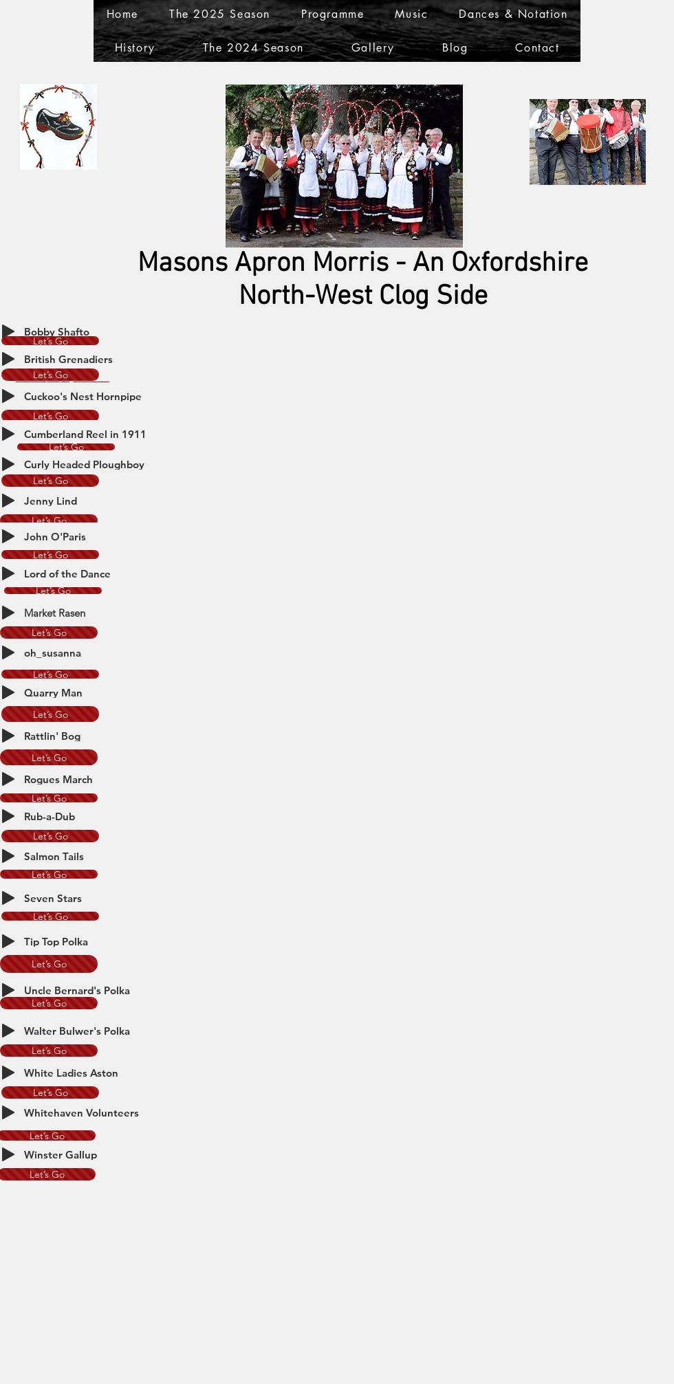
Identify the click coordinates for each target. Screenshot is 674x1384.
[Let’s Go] (50, 340)
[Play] (8, 331)
